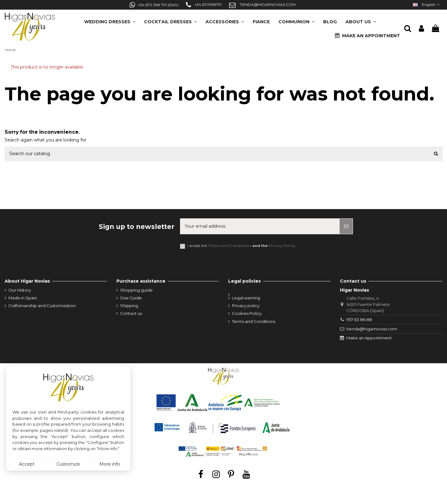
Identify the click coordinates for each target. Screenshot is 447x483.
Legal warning (246, 297)
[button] (360, 20)
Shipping (129, 305)
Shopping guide (136, 290)
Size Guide (131, 297)
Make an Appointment (369, 337)
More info (109, 464)
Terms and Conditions (229, 246)
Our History (19, 290)
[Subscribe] (346, 226)
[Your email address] (260, 226)
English (427, 4)
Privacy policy (246, 305)
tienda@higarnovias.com (371, 328)
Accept (26, 464)
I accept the (241, 246)
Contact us (131, 313)
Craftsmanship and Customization (42, 305)
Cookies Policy (247, 313)
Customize (68, 464)
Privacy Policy (282, 246)
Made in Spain (22, 297)
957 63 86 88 (359, 319)
